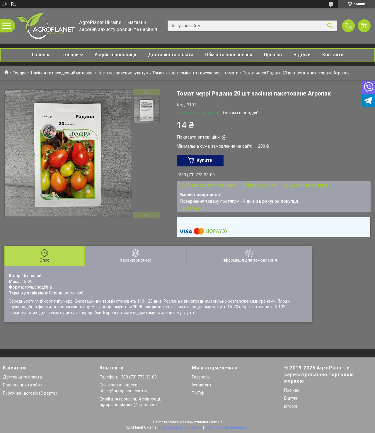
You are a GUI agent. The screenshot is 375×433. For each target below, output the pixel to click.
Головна (41, 54)
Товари (70, 54)
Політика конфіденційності (227, 427)
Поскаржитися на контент (180, 427)
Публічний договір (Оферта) (30, 393)
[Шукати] (330, 26)
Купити (204, 160)
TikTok (198, 393)
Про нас (273, 54)
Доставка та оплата (170, 54)
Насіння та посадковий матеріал (62, 73)
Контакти (332, 54)
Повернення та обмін (23, 385)
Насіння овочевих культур (123, 73)
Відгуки (302, 54)
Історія (290, 406)
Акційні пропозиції (115, 54)
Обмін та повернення (228, 54)
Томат (158, 73)
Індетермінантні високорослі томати (203, 73)
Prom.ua (215, 422)
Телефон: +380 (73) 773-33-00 (128, 377)
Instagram (201, 385)
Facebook (201, 377)
